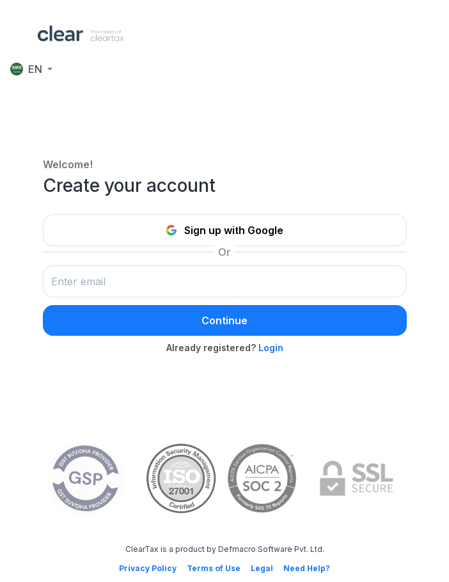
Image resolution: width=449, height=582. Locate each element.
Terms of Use (213, 568)
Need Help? (306, 568)
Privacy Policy (148, 568)
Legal (262, 568)
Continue (224, 320)
